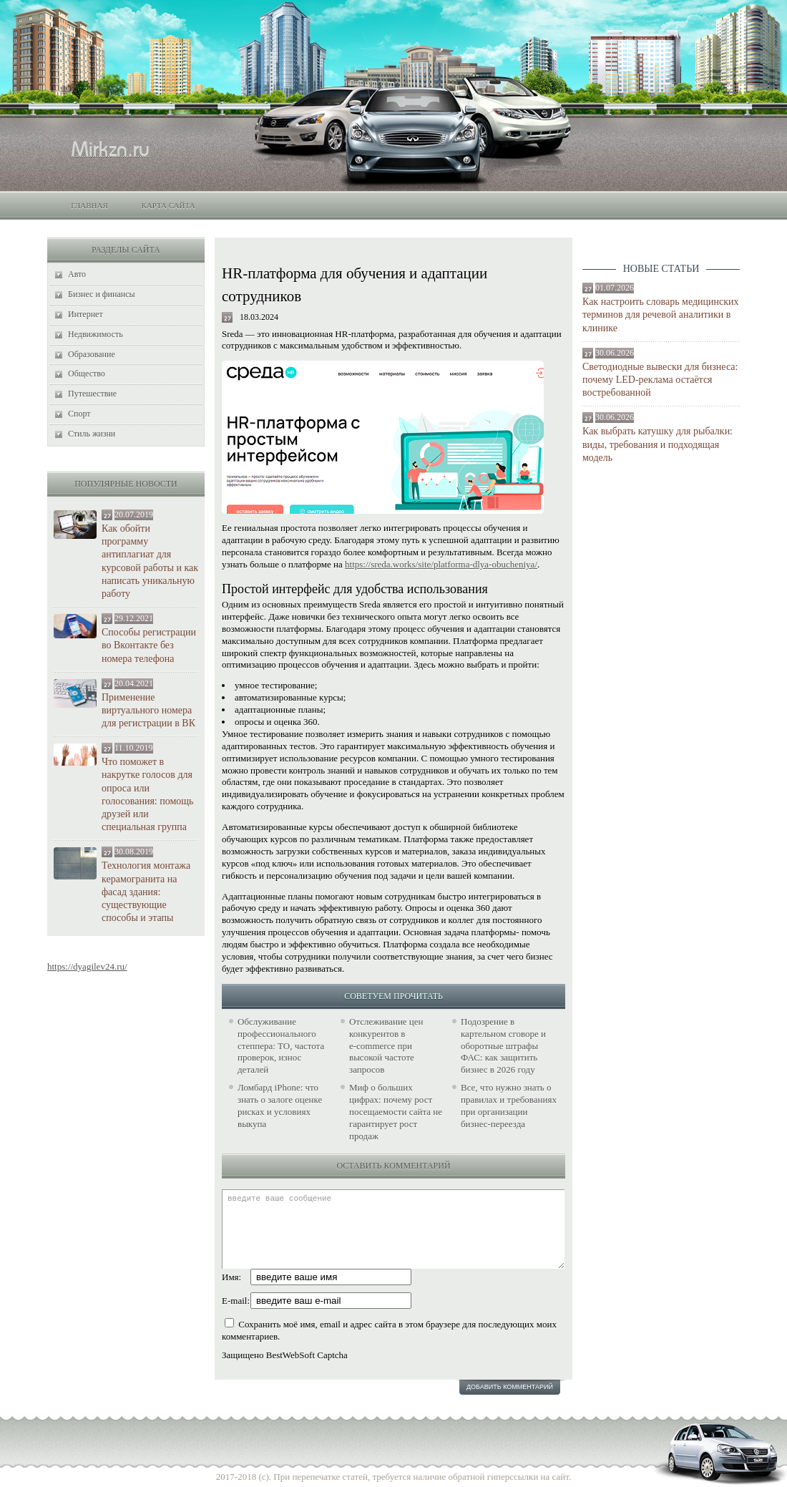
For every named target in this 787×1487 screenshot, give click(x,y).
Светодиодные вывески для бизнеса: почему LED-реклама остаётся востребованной (660, 379)
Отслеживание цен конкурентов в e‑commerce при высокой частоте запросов (386, 1046)
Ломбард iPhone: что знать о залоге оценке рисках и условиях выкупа (280, 1105)
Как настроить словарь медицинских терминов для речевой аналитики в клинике (660, 314)
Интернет (85, 314)
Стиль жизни (91, 434)
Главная (89, 205)
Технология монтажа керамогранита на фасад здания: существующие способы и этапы (146, 891)
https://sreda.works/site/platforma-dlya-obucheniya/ (441, 564)
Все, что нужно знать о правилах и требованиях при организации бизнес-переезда (509, 1105)
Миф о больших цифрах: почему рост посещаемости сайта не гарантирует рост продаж (395, 1111)
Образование (91, 354)
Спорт (79, 414)
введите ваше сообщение (393, 1229)
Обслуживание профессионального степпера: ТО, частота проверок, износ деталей (281, 1046)
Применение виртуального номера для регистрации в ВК (148, 710)
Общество (86, 374)
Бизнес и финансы (101, 294)
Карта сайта (168, 205)
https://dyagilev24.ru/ (87, 966)
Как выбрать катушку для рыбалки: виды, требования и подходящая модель (657, 444)
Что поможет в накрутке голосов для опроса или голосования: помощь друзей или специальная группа (147, 794)
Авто (77, 274)
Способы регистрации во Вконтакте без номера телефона (149, 645)
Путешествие (92, 394)
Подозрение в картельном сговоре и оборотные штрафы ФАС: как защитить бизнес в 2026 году (503, 1046)
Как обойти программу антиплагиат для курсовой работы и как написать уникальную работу (150, 561)
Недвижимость (95, 334)
